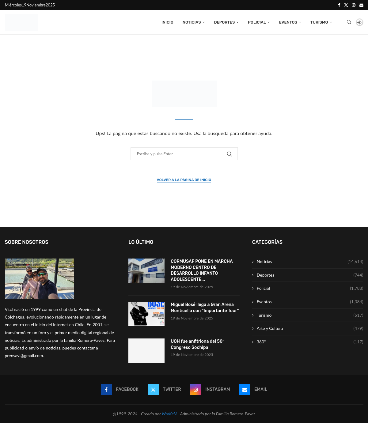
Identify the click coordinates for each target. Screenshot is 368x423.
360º (310, 342)
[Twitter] (346, 5)
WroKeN (169, 413)
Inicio (167, 22)
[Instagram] (353, 5)
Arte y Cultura (310, 329)
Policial (257, 22)
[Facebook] (339, 5)
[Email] (361, 5)
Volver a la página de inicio (184, 180)
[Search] (349, 22)
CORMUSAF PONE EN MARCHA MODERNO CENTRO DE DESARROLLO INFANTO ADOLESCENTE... (202, 270)
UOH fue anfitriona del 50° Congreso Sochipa (197, 344)
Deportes (224, 22)
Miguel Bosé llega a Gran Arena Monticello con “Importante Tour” (205, 308)
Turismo (319, 22)
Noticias (192, 22)
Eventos (288, 22)
